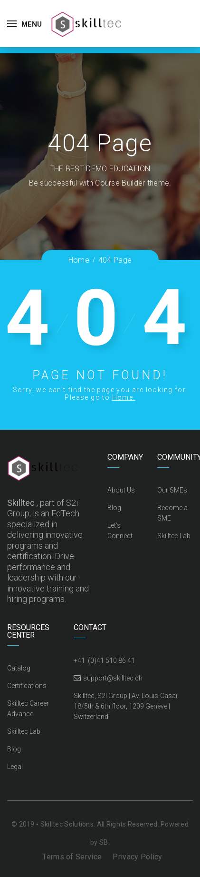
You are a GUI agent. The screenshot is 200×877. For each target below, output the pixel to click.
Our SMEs (172, 490)
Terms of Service (72, 856)
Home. (123, 397)
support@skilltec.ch (113, 678)
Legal (15, 766)
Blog (114, 508)
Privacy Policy (137, 856)
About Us (121, 490)
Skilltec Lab (173, 536)
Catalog (18, 668)
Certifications (27, 686)
